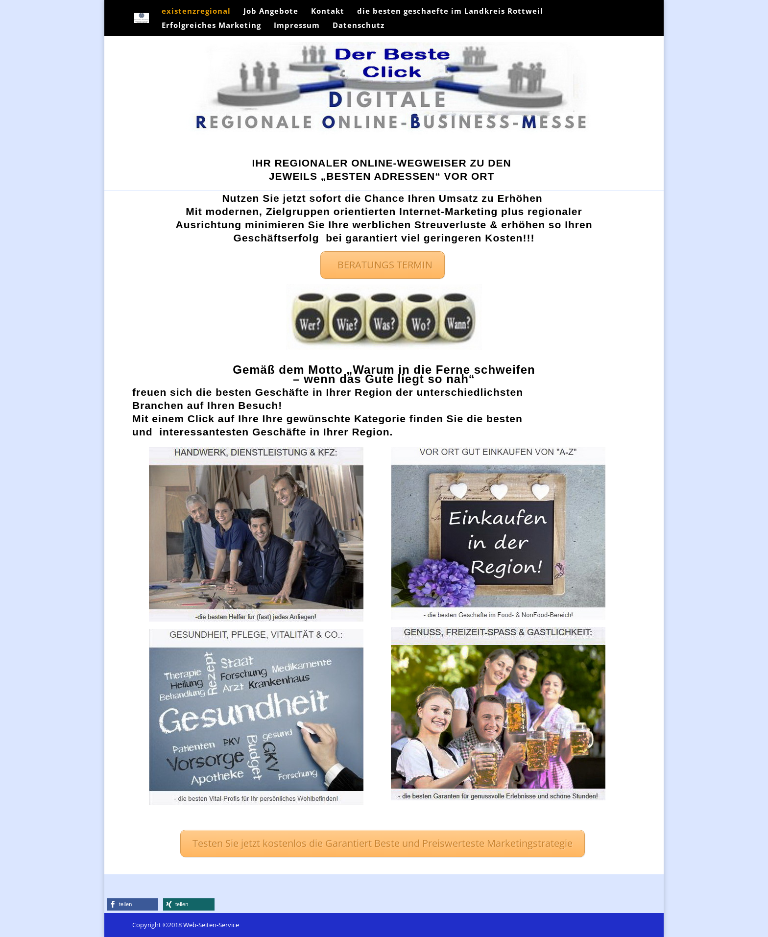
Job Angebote (270, 11)
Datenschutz (358, 26)
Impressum (297, 26)
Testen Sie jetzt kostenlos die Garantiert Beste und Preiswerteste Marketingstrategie (382, 843)
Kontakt (327, 11)
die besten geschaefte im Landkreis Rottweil (450, 11)
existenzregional (196, 11)
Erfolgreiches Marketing (211, 26)
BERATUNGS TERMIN (382, 264)
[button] (132, 904)
